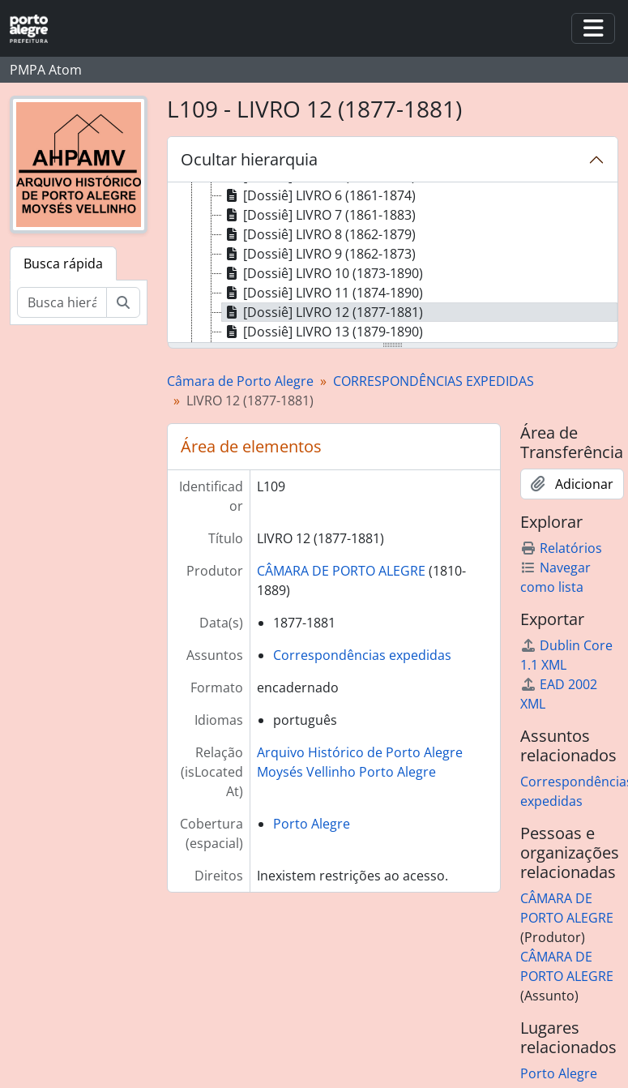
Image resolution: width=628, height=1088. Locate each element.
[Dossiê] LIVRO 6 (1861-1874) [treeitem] (319, 195)
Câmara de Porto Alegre (240, 381)
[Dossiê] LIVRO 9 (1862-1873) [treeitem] (319, 253)
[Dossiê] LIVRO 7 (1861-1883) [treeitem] (319, 215)
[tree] (392, 263)
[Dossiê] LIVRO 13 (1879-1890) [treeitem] (322, 331)
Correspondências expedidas (362, 655)
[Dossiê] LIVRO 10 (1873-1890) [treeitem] (322, 273)
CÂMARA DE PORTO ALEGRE (341, 571)
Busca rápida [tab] (63, 263)
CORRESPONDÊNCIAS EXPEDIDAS (433, 381)
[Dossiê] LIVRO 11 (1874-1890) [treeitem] (322, 292)
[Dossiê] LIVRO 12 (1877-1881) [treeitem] (322, 312)
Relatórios (561, 548)
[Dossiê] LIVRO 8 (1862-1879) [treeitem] (319, 234)
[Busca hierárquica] (62, 302)
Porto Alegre (311, 824)
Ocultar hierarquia (249, 159)
